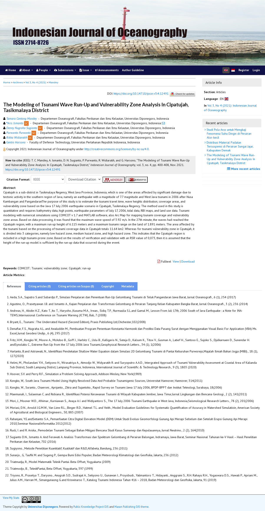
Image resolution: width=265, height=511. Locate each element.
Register (243, 70)
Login (256, 70)
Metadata (127, 286)
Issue (85, 70)
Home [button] (6, 82)
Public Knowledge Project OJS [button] (91, 506)
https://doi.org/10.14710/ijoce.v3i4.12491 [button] (32, 169)
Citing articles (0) (39, 286)
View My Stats (11, 497)
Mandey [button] (53, 82)
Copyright (107, 286)
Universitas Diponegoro (43, 506)
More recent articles (244, 169)
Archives (18, 82)
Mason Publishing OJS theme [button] (131, 506)
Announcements (107, 70)
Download (188, 261)
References (14, 286)
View (176, 261)
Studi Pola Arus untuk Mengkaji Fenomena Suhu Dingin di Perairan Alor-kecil (228, 133)
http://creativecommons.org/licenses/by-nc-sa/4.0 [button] (116, 149)
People (42, 70)
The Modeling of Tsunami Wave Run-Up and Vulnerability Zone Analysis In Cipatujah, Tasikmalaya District (230, 159)
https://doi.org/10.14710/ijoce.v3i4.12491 (141, 94)
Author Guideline (133, 70)
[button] (4, 149)
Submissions (64, 70)
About (25, 70)
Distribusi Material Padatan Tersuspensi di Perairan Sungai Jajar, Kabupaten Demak (229, 146)
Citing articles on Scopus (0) (76, 286)
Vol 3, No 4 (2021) (35, 82)
